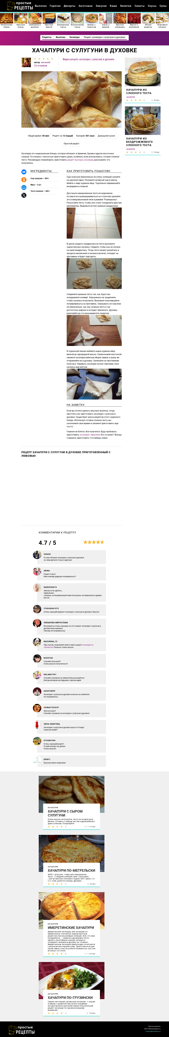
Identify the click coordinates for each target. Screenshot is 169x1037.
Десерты (69, 5)
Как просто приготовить (21, 1030)
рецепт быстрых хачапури (80, 160)
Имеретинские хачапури (71, 928)
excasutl (45, 62)
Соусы (152, 5)
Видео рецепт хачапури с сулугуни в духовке (88, 59)
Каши (113, 5)
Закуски (101, 5)
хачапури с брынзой (90, 434)
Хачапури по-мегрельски (71, 870)
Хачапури (53, 808)
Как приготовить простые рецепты (20, 6)
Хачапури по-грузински (70, 998)
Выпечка (41, 5)
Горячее (55, 5)
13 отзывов (40, 65)
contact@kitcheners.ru (153, 1031)
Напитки (125, 5)
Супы (163, 5)
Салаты (140, 5)
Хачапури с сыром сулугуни (65, 813)
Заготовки (86, 5)
